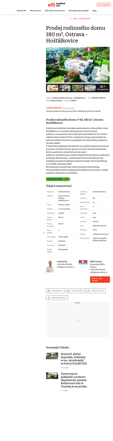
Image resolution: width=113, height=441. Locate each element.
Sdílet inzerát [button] (61, 297)
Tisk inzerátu (80, 290)
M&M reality (97, 260)
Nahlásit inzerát (82, 297)
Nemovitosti (35, 10)
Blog (94, 10)
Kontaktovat (60, 290)
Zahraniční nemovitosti (55, 10)
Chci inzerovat (103, 5)
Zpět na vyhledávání (83, 19)
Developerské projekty (79, 10)
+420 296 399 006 (66, 263)
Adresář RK (21, 10)
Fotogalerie (102, 87)
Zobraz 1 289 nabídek (98, 278)
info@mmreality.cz (67, 266)
